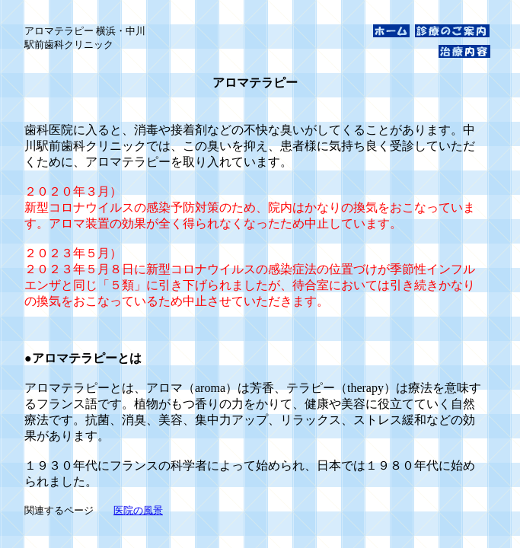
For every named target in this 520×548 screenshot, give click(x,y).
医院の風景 (138, 510)
